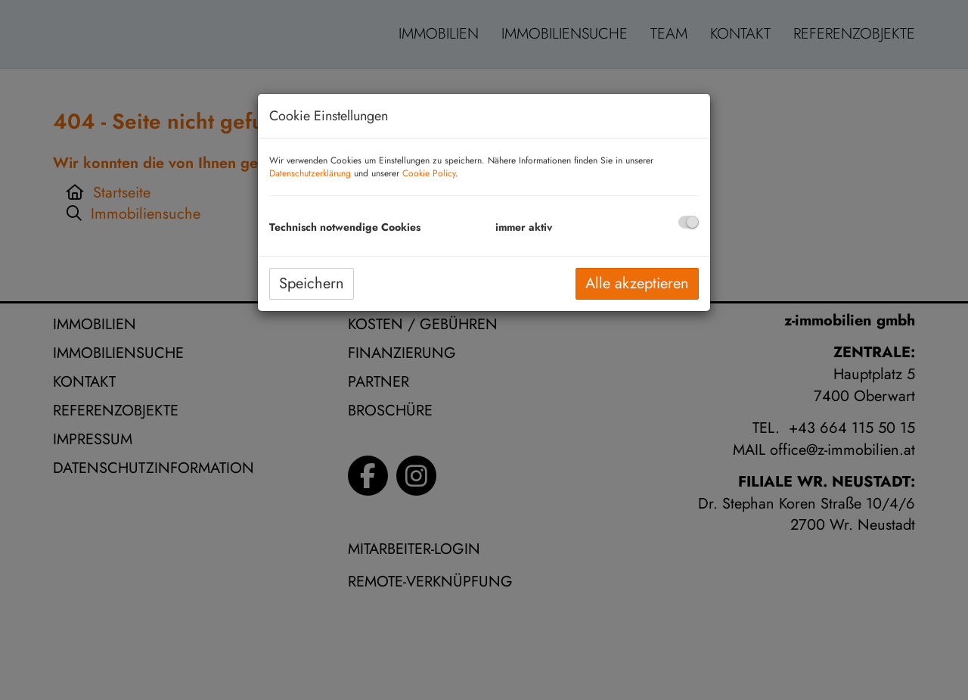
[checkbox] (688, 222)
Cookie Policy (428, 173)
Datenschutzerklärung (310, 173)
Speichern (311, 283)
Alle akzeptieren (637, 283)
